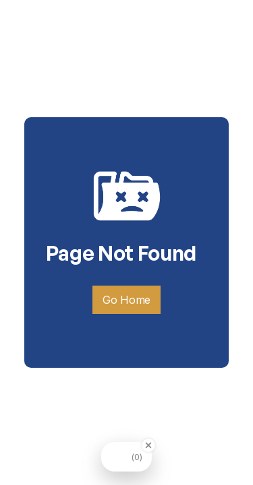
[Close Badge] (148, 445)
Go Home (126, 299)
